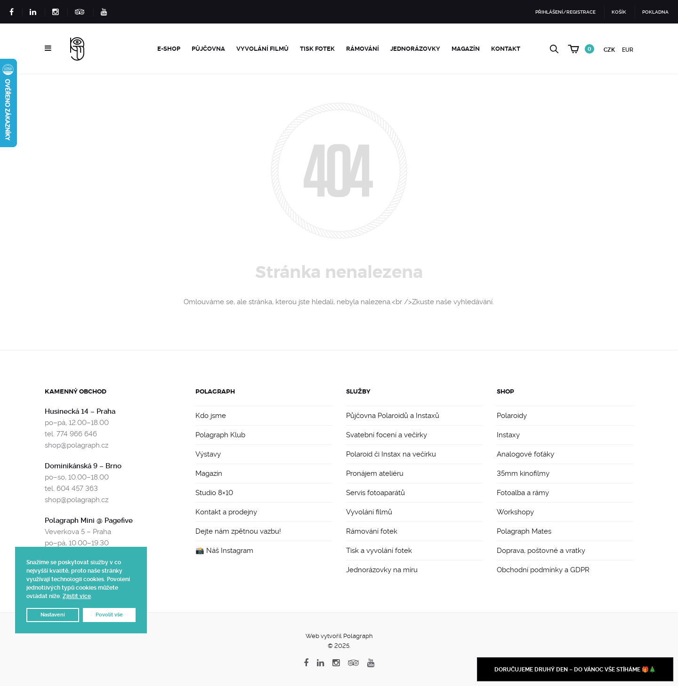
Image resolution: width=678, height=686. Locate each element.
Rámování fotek (371, 531)
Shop (505, 391)
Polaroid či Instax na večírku (391, 454)
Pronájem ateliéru (375, 473)
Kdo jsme (210, 415)
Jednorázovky (415, 48)
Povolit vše (109, 615)
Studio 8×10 (214, 493)
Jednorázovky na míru (382, 570)
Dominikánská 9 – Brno (83, 466)
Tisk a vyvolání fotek (379, 550)
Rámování (362, 48)
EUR (627, 50)
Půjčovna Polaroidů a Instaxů (392, 415)
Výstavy (208, 454)
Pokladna (655, 12)
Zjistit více (77, 596)
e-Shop (168, 48)
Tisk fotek (317, 48)
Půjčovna (208, 48)
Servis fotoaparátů (375, 493)
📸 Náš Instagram (224, 550)
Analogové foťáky (525, 454)
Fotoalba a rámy (523, 493)
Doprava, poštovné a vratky (541, 550)
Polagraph (215, 391)
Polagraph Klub (220, 435)
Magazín (466, 48)
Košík (619, 12)
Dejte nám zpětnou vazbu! (238, 531)
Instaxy (508, 435)
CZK (609, 50)
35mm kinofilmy (523, 473)
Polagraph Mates (524, 531)
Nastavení (52, 615)
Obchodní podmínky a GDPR (543, 570)
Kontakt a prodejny (226, 512)
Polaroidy (512, 415)
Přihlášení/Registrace (565, 12)
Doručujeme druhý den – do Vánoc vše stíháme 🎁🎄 (575, 669)
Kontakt (505, 48)
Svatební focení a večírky (386, 435)
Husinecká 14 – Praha (80, 411)
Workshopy (515, 512)
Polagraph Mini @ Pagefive (89, 520)
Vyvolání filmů (262, 48)
